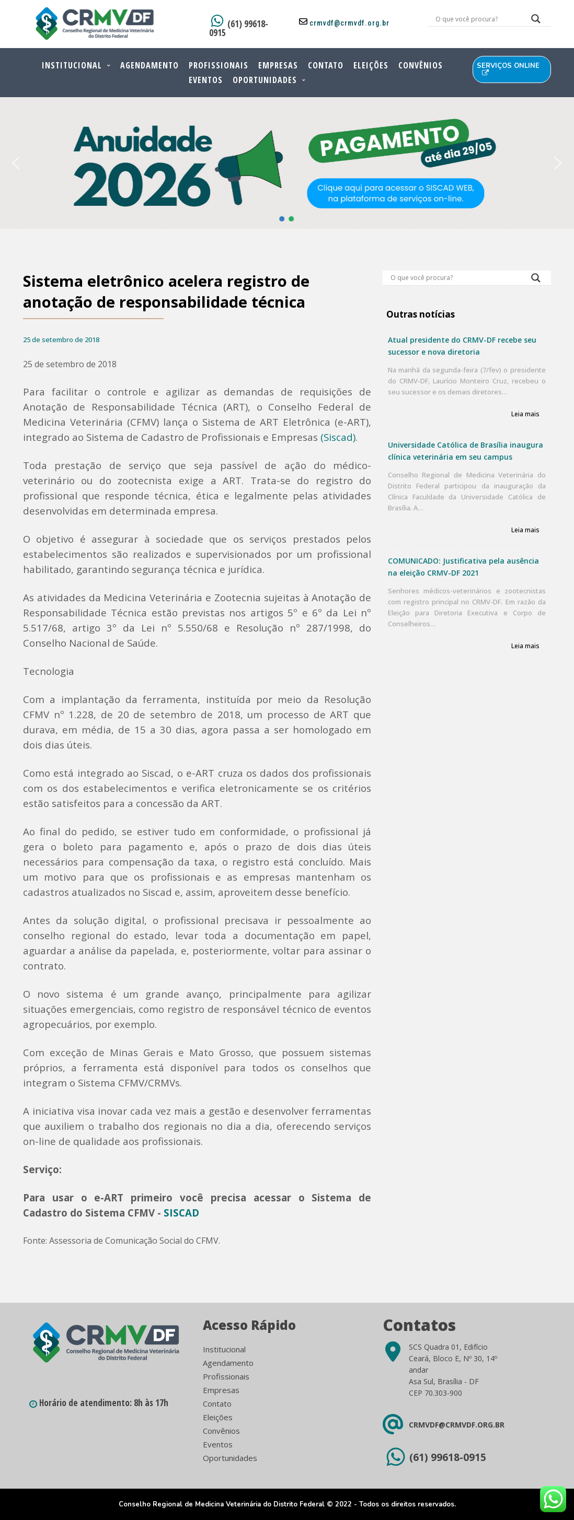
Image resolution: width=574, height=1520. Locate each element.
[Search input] (476, 18)
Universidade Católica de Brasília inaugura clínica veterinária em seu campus (465, 451)
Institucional (72, 65)
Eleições (370, 65)
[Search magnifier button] (536, 21)
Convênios (420, 65)
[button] (15, 163)
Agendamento (149, 65)
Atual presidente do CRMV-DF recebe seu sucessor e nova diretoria (462, 346)
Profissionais (218, 65)
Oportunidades (265, 80)
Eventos (206, 80)
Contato (325, 65)
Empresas (278, 65)
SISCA (178, 1212)
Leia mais (525, 414)
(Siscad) (337, 436)
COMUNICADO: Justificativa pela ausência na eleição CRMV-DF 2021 (463, 567)
